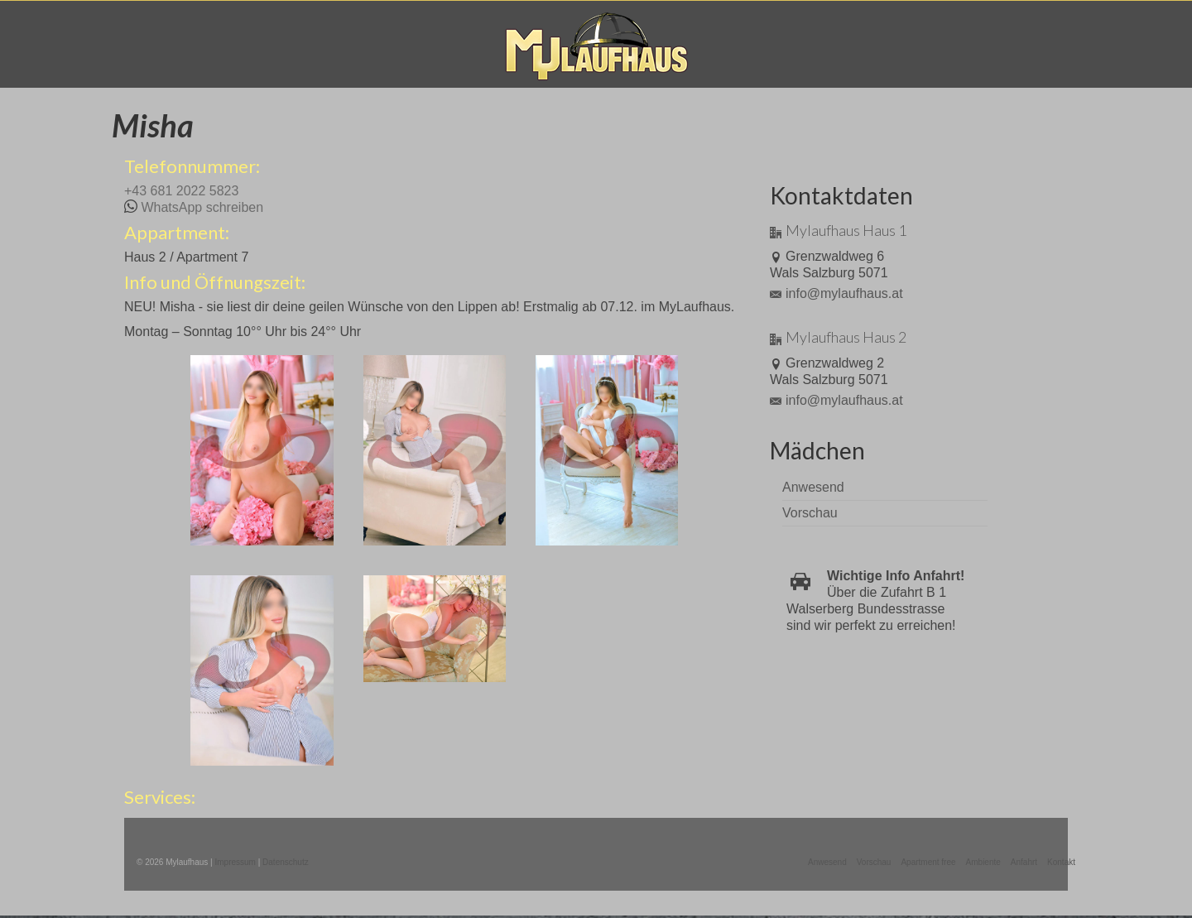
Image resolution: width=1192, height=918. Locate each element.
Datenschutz (285, 862)
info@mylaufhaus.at (836, 293)
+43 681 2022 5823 (181, 191)
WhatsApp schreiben (202, 207)
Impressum (234, 862)
